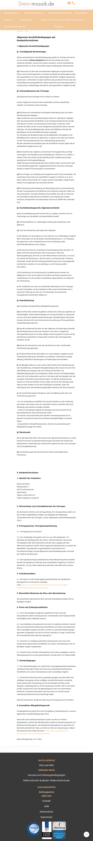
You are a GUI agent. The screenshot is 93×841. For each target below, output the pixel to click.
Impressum (47, 817)
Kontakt (46, 801)
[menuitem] (12, 13)
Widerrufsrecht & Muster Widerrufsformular (46, 780)
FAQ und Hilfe (46, 765)
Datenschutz (46, 811)
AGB (46, 806)
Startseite (20, 31)
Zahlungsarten (46, 792)
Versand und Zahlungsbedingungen (46, 775)
